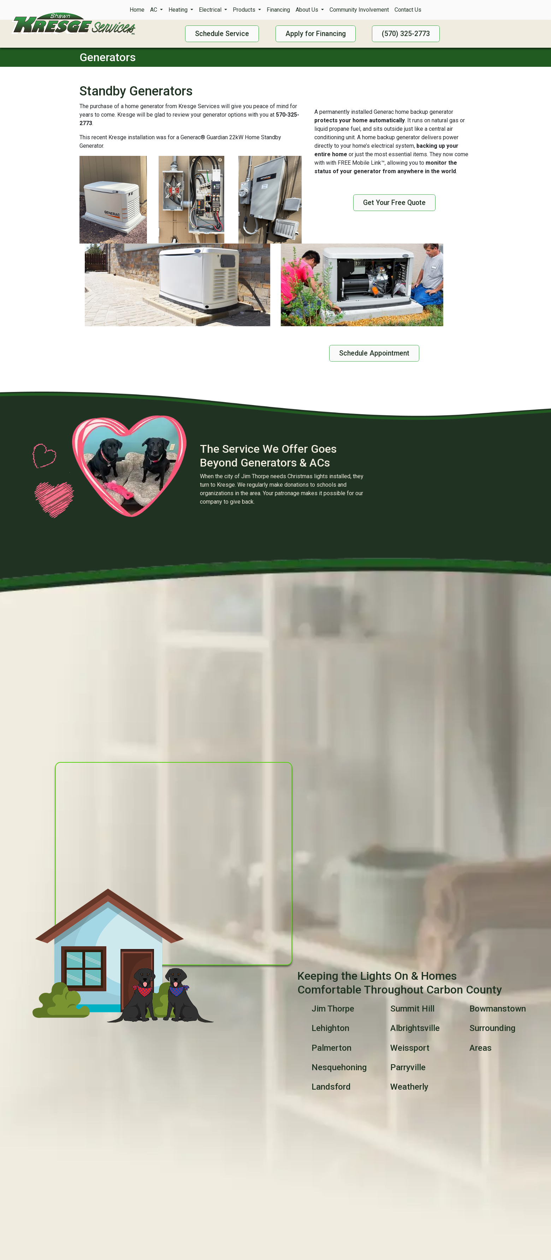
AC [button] (154, 9)
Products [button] (245, 9)
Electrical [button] (211, 9)
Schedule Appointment (374, 353)
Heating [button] (178, 9)
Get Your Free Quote (394, 203)
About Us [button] (308, 9)
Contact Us (408, 9)
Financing (278, 9)
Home (137, 9)
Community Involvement (359, 9)
